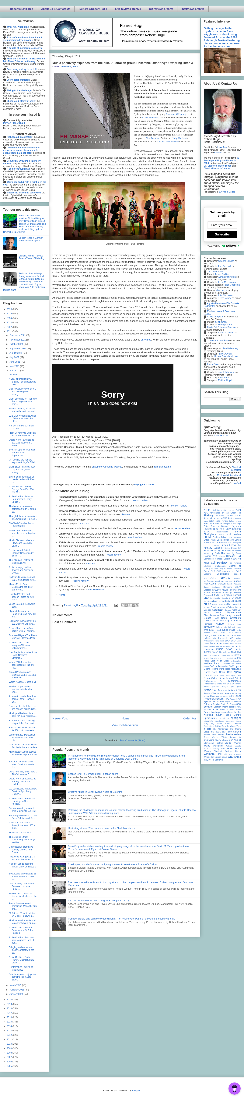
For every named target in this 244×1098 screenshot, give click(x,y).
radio (227, 690)
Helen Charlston (231, 285)
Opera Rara (225, 672)
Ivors (239, 627)
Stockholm (208, 721)
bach (206, 521)
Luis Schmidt (224, 266)
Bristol (224, 537)
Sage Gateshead (233, 701)
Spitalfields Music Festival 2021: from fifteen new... (22, 578)
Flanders (215, 607)
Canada (218, 559)
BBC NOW (225, 529)
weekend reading (211, 748)
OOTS (231, 666)
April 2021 (14, 370)
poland (206, 686)
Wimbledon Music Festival (216, 757)
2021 (9, 331)
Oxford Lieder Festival (222, 678)
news (237, 655)
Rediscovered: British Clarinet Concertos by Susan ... (21, 553)
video (75, 66)
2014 (9, 1026)
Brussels (223, 542)
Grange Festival (233, 615)
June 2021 (15, 362)
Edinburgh (216, 592)
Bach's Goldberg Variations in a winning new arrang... (22, 391)
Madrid (206, 643)
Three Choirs (211, 737)
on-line (218, 666)
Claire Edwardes (150, 117)
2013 (9, 1030)
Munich (238, 643)
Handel (220, 623)
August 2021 (16, 353)
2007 (9, 1057)
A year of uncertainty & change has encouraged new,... (22, 382)
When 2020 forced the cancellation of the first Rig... (21, 665)
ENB (222, 595)
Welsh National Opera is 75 (23, 682)
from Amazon (221, 435)
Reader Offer (210, 693)
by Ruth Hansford (221, 553)
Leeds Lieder (234, 632)
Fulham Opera (234, 607)
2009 (9, 1048)
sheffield (207, 709)
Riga (226, 696)
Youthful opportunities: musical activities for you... (20, 689)
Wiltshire (237, 754)
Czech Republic (234, 584)
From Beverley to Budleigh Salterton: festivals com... (23, 434)
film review (232, 604)
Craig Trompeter (215, 316)
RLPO (231, 696)
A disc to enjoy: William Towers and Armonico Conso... (21, 570)
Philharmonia (210, 684)
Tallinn (218, 726)
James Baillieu (222, 274)
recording (236, 693)
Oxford (207, 678)
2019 (9, 1004)
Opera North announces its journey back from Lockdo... (22, 781)
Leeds (222, 632)
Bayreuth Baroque (220, 526)
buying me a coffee (144, 484)
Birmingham (210, 534)
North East (209, 661)
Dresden (207, 590)
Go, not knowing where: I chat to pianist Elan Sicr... (23, 809)
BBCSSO (236, 529)
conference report (212, 581)
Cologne (207, 574)
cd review (66, 66)
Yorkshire (219, 760)
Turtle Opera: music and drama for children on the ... (23, 896)
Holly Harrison (179, 138)
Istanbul (227, 627)
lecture (215, 633)
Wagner (237, 743)
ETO (231, 598)
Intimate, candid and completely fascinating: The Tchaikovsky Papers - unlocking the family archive (121, 918)
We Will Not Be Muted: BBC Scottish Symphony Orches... (23, 791)
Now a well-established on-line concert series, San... (23, 707)
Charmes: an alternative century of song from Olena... (21, 850)
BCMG (207, 532)
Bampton (208, 523)
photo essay (223, 684)
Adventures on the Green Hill (225, 513)
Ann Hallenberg (230, 348)
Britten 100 (228, 540)
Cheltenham (219, 566)
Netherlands (224, 652)
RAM (233, 690)
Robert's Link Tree (21, 8)
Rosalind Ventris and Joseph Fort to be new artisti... (21, 597)
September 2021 (18, 348)
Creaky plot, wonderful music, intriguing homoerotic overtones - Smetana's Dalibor (112, 864)
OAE (211, 666)
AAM (238, 510)
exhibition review (217, 601)
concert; (237, 578)
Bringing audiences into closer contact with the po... (21, 950)
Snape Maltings (212, 712)
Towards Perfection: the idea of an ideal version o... (22, 764)
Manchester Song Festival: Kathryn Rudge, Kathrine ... (23, 754)
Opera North (210, 672)
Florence (223, 607)
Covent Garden (217, 583)
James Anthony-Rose (218, 340)
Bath (206, 526)
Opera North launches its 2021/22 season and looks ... (21, 443)
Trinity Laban (228, 737)
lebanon (207, 633)
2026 (9, 309)
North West (223, 661)
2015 (9, 1021)
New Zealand (228, 655)
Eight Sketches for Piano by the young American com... (23, 401)
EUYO (206, 601)
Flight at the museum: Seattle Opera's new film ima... (22, 614)
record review (140, 500)
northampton (236, 661)
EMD (216, 595)
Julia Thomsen (225, 295)
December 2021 (17, 335)
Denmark (227, 587)
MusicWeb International (229, 475)
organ (233, 675)
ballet (211, 521)
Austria (231, 518)
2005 (9, 1066)
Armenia (217, 518)
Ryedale (207, 701)
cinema (217, 569)
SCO (238, 704)
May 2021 (14, 366)
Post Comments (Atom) (132, 740)
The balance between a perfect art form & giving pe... (22, 509)
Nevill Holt (236, 652)
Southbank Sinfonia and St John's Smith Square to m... (22, 876)
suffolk (228, 724)
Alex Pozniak (152, 138)
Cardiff (227, 559)
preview (210, 690)
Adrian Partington (227, 277)
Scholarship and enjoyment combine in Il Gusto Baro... (22, 977)
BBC (215, 529)
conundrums (226, 581)
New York (218, 655)
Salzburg (208, 704)
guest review (234, 620)
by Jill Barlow (224, 550)
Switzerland (209, 726)
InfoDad (237, 483)
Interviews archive (192, 8)
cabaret (222, 556)
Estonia (225, 598)
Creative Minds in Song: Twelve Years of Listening (95, 791)
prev (239, 686)
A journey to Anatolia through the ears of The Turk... (22, 825)
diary (238, 586)
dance (206, 587)
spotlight (236, 717)
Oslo (239, 675)
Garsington (217, 610)
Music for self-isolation (20, 832)
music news (224, 649)
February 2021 (17, 989)
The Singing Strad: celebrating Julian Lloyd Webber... (22, 840)
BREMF (208, 537)
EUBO (238, 598)
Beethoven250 (222, 532)
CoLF (238, 571)
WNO (231, 757)
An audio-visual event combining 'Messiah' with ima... (23, 906)
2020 (9, 999)
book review (234, 534)
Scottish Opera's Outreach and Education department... (22, 452)
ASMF (224, 518)
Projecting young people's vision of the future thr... (22, 858)
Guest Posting (219, 620)
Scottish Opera (221, 707)
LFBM (233, 635)
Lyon (239, 641)
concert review (179, 505)
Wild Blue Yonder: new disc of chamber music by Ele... (22, 419)
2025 (9, 313)
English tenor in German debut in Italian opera (93, 773)
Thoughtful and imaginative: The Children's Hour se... (23, 517)
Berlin (238, 531)
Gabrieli (207, 610)
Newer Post (60, 718)
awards (238, 518)
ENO (206, 598)
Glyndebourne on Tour (214, 615)
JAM (206, 630)
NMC (220, 658)
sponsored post (222, 718)
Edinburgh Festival (232, 592)
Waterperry (218, 746)
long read (219, 641)
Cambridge (209, 559)
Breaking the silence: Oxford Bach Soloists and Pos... (23, 817)
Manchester (216, 643)
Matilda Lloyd (225, 380)
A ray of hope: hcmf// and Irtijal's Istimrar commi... (22, 629)
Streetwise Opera (233, 721)
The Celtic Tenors (216, 271)
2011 (9, 1039)
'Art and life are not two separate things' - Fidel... (23, 461)
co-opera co (228, 571)
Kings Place (228, 630)
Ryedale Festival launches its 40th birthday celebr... (22, 729)
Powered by (222, 245)
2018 (9, 1008)
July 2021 (14, 357)
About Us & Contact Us (55, 8)
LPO (227, 640)
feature (126, 514)
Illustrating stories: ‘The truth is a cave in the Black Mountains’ (101, 828)
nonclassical (228, 658)
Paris (221, 681)
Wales (207, 745)
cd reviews (235, 563)
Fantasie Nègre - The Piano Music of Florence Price (23, 636)
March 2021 (15, 985)
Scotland (208, 706)
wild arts (228, 754)
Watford (229, 746)
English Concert (232, 595)
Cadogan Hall (233, 556)
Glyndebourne (234, 612)
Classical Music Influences (217, 168)
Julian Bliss (225, 377)
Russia (232, 699)
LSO (233, 640)
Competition (223, 574)
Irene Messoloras (227, 282)
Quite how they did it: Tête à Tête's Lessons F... (23, 773)
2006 (9, 1061)
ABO (206, 513)
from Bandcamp (162, 466)
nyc (233, 663)
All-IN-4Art (220, 515)
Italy (234, 627)
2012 (9, 1035)
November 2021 (17, 339)
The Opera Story (218, 732)
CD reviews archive (161, 8)
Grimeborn (235, 618)
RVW (238, 699)
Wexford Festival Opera (227, 751)
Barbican (217, 523)
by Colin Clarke (229, 548)
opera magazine (233, 669)
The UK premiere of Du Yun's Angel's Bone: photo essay (98, 900)
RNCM (238, 696)
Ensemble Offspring (176, 114)
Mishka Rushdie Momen (226, 356)
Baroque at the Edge (232, 524)
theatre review (233, 734)
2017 (9, 1013)
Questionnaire (16, 374)
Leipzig (207, 635)
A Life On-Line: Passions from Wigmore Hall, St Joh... (21, 940)
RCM (238, 690)
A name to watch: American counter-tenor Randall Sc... (22, 699)
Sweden (237, 723)
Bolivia (221, 534)
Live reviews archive (128, 8)
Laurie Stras (213, 364)
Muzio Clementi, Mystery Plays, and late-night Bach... (21, 543)
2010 (9, 1044)
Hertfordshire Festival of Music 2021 (21, 968)
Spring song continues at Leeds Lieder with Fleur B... (22, 479)
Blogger (136, 1090)
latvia (239, 630)
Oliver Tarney (224, 298)
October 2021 (16, 344)
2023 (9, 322)
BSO (230, 542)
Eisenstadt (208, 595)
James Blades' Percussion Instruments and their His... (22, 737)
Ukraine (225, 740)
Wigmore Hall (212, 753)
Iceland (231, 624)
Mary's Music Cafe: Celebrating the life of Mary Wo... (21, 587)
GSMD (207, 620)
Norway (226, 663)
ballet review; (235, 521)
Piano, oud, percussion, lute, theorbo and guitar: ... (22, 533)
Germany (236, 610)
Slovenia (224, 709)
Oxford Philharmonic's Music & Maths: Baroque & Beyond (23, 675)
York (212, 760)
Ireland (219, 627)
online (225, 666)
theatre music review (214, 734)
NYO (238, 663)
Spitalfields (209, 718)
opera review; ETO (221, 675)
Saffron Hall (218, 701)
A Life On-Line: (228, 510)
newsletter (208, 658)
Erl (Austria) (215, 598)
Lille (214, 638)
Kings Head (215, 630)
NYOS (206, 666)
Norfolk (237, 658)
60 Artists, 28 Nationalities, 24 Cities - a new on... (22, 914)
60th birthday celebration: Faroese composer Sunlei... (21, 886)
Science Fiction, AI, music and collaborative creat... (23, 410)
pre (232, 686)
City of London (226, 569)
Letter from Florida (220, 635)
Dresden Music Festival (224, 589)
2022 (9, 327)
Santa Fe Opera (228, 704)
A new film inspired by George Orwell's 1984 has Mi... (21, 489)
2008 (9, 1052)
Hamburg (208, 624)
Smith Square (235, 710)
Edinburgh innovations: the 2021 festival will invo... (22, 622)
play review (235, 684)
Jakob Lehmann (226, 372)
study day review (213, 724)
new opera (208, 655)
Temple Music (229, 726)
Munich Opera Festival (213, 646)
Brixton (215, 542)
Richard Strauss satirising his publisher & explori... (22, 722)
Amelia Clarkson (226, 332)
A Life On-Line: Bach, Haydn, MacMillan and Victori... (21, 960)
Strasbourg (219, 721)
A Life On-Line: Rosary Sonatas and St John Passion (21, 930)
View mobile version (125, 725)
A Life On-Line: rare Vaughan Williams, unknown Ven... (19, 645)
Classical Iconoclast (236, 468)
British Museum (234, 537)
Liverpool (222, 638)
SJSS (215, 709)
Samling (216, 704)
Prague (225, 686)
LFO (239, 635)
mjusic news (228, 643)
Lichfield (207, 638)
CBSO (234, 559)
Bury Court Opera (211, 545)
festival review (217, 604)
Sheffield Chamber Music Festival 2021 (21, 524)
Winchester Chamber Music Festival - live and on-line (23, 746)
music (231, 646)
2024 (9, 318)
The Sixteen (234, 731)
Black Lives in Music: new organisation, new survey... (22, 469)
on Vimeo (146, 339)
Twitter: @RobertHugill (92, 8)
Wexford (207, 751)
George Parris (225, 324)
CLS (213, 571)
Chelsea (207, 566)
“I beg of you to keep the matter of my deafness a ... (22, 867)
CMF (219, 571)
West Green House (231, 748)
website (238, 746)
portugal (215, 686)
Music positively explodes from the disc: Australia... (23, 714)
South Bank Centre (228, 715)
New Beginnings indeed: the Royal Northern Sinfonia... (23, 655)
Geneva (228, 610)
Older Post (190, 718)
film (225, 604)
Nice (215, 658)
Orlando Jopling (226, 261)
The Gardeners (220, 729)
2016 (9, 1017)
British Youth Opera (213, 540)
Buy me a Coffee (226, 192)
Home (62, 594)
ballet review (221, 521)
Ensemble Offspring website (107, 466)
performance (234, 681)
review (207, 696)
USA (231, 740)
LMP (230, 638)
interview (84, 523)
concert (237, 574)
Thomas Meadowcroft (168, 141)
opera (238, 666)
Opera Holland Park (214, 669)
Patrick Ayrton (225, 353)
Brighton (216, 537)
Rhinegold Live (217, 696)
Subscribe (222, 234)
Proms (221, 690)
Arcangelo (208, 518)
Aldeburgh (209, 515)
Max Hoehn (221, 290)
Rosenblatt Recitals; (214, 698)
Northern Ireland (212, 663)
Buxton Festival (229, 545)
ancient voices (233, 515)
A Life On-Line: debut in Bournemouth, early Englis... (21, 499)
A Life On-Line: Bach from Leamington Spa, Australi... (22, 801)
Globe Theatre (212, 612)
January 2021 (16, 994)
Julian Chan (221, 322)
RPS (227, 699)
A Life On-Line (212, 510)
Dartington (216, 587)
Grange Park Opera (216, 618)
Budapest (237, 543)
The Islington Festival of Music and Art (21, 561)
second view (235, 707)
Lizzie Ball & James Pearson (221, 327)
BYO (215, 556)
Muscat (226, 646)
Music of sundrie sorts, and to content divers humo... (23, 921)
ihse (239, 624)
